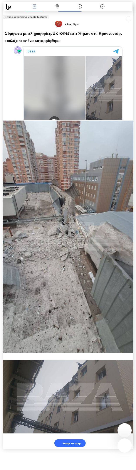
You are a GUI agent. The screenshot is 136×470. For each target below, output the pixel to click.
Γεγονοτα (34, 7)
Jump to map (69, 443)
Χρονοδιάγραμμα (79, 7)
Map (57, 7)
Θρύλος (102, 7)
